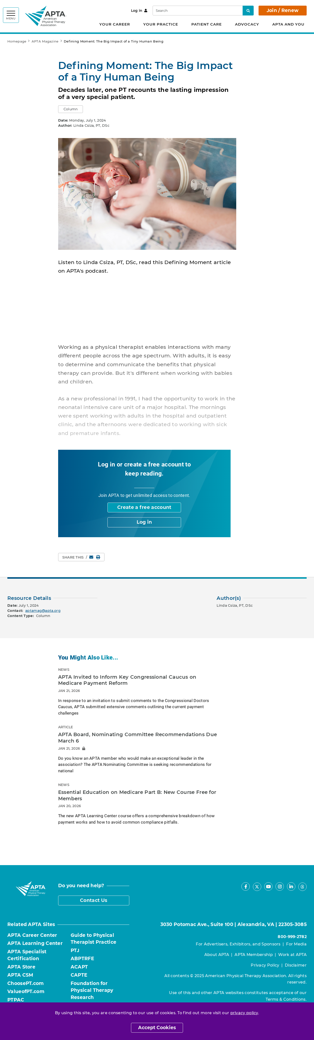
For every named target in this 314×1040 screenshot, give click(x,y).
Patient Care (206, 24)
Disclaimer (296, 965)
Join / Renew (283, 10)
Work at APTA (292, 954)
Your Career (114, 24)
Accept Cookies (157, 1027)
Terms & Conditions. (286, 999)
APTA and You (288, 24)
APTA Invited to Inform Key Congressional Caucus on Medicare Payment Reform (127, 680)
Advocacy (247, 24)
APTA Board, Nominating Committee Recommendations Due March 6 (137, 737)
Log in (139, 10)
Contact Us (93, 900)
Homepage (16, 41)
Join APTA (108, 495)
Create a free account (144, 507)
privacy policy (244, 1013)
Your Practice (160, 24)
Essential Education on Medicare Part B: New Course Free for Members (137, 795)
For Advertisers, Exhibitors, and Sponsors (238, 944)
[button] (70, 109)
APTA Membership (254, 954)
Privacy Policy (265, 965)
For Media (296, 944)
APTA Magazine (45, 41)
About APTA (216, 954)
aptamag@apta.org (43, 610)
